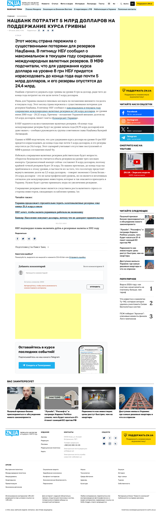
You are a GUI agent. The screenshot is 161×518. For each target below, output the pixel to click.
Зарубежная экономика (52, 473)
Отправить (95, 287)
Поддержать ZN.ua (144, 4)
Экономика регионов (13, 487)
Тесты (101, 4)
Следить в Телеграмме (37, 365)
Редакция (45, 441)
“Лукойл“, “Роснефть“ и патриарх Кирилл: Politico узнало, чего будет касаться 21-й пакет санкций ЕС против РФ (131, 236)
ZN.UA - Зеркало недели (137, 172)
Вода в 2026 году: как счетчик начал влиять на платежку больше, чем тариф (132, 288)
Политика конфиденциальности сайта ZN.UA (139, 510)
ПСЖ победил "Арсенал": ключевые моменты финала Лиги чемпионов (133, 316)
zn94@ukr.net (69, 451)
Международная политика (15, 473)
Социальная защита (50, 469)
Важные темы (14, 9)
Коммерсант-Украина (65, 117)
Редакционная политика (50, 448)
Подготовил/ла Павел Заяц (30, 247)
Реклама (44, 444)
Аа (132, 4)
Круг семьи (122, 477)
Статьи (55, 4)
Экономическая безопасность (54, 480)
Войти (126, 4)
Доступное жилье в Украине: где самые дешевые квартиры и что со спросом (130, 265)
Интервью (80, 4)
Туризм (121, 480)
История (121, 473)
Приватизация (11, 484)
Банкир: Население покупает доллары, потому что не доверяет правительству (59, 217)
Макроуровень (11, 477)
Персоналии (48, 484)
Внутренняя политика (14, 469)
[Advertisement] (48, 316)
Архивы (44, 437)
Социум (121, 469)
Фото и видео (67, 4)
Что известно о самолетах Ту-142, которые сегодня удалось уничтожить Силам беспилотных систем (133, 303)
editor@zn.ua (77, 457)
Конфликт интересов (51, 477)
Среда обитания (87, 477)
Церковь (84, 480)
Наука (83, 469)
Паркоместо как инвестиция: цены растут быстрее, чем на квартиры (131, 252)
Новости (45, 4)
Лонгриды (91, 4)
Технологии (85, 473)
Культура (84, 484)
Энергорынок (10, 480)
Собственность (124, 484)
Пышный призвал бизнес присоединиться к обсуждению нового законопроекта (132, 220)
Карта (43, 451)
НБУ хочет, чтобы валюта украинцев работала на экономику (49, 212)
